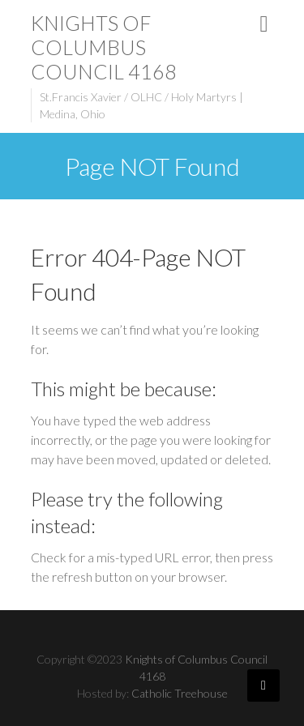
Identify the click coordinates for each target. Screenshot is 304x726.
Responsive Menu (264, 23)
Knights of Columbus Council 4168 (104, 47)
